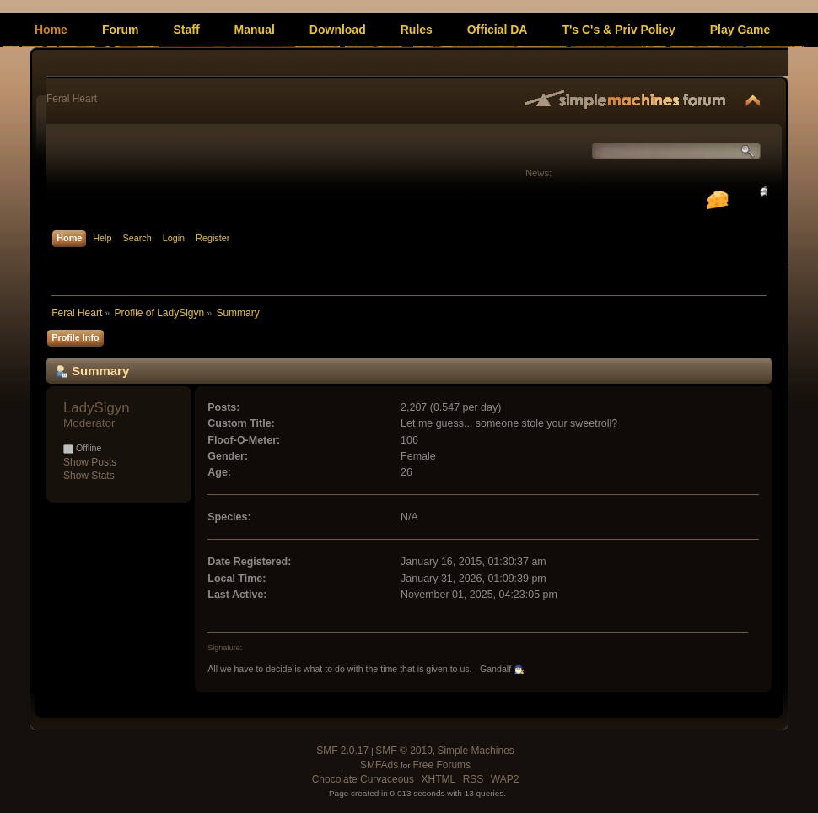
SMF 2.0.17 (342, 750)
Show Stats (89, 476)
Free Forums (441, 765)
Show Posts (89, 462)
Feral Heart (71, 99)
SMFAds (379, 765)
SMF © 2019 (404, 750)
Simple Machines (475, 750)
